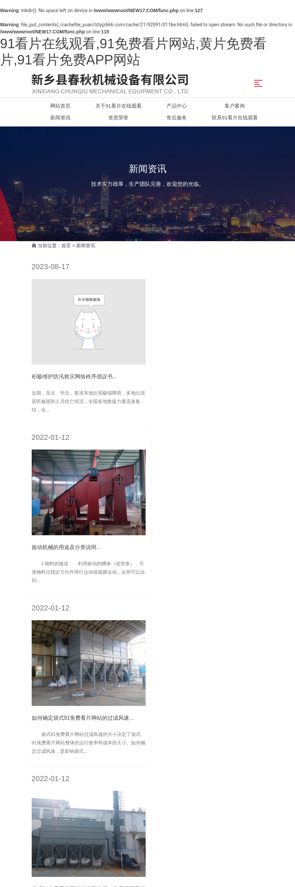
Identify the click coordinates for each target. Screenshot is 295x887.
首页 (66, 245)
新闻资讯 (85, 245)
